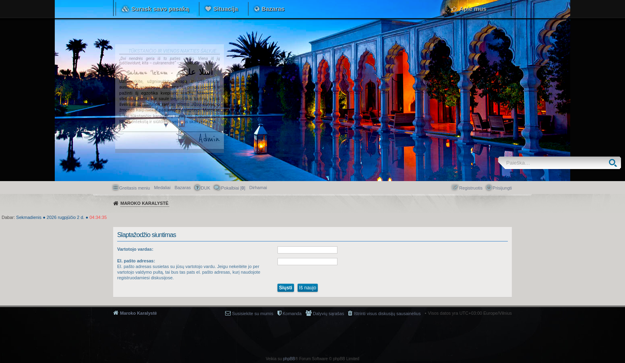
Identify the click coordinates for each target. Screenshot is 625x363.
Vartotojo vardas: (135, 249)
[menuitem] (258, 187)
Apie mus (472, 8)
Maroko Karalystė (138, 313)
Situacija (225, 8)
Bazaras (273, 8)
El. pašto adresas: (136, 260)
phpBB (289, 359)
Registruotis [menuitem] (470, 188)
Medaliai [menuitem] (162, 187)
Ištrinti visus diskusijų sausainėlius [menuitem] (387, 313)
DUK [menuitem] (205, 188)
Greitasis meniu (134, 188)
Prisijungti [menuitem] (502, 188)
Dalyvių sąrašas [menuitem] (328, 313)
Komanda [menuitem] (292, 313)
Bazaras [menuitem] (182, 187)
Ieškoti (614, 163)
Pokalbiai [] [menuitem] (233, 188)
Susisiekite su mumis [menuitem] (252, 313)
